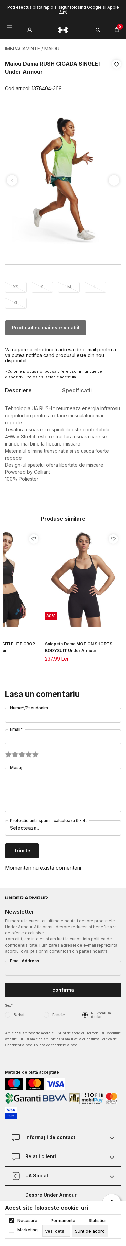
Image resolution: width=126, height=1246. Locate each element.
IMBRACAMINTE (22, 48)
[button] (116, 76)
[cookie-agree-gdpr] (90, 1231)
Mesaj (16, 767)
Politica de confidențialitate (55, 1045)
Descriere (18, 390)
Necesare (27, 1221)
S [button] (42, 286)
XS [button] (15, 286)
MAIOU (51, 48)
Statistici (97, 1221)
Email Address (24, 960)
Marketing (27, 1230)
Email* (16, 729)
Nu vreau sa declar (101, 1014)
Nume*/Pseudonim (29, 707)
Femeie (58, 1015)
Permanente (63, 1221)
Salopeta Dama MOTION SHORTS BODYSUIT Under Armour (78, 647)
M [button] (69, 286)
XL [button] (15, 302)
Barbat (19, 1015)
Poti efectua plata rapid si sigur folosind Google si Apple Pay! (63, 9)
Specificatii (77, 390)
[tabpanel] (63, 180)
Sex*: (9, 1005)
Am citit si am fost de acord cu (63, 1039)
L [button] (95, 286)
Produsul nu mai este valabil (45, 327)
